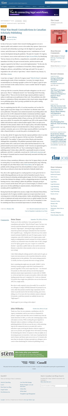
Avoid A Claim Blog (6, 382)
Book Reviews (54, 132)
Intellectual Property (12, 23)
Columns (4, 6)
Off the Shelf (23, 391)
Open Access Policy (32, 56)
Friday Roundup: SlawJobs (57, 215)
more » (59, 61)
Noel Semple (55, 99)
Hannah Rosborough (58, 83)
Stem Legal (26, 399)
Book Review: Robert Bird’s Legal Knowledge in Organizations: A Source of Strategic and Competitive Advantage (58, 137)
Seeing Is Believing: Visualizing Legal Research (58, 57)
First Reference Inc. (5, 392)
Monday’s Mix (10, 208)
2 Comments (18, 20)
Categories (12, 6)
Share (24, 20)
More (48, 6)
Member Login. (32, 399)
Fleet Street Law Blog (6, 387)
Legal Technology (55, 191)
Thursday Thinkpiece (56, 212)
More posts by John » (11, 39)
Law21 (2, 384)
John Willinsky (13, 37)
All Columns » (54, 147)
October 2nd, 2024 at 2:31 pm (40, 308)
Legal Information (55, 76)
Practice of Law (54, 104)
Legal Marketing (54, 120)
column (9, 74)
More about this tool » (46, 382)
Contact (27, 6)
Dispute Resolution (55, 172)
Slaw (4, 2)
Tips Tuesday (54, 206)
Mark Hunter (55, 127)
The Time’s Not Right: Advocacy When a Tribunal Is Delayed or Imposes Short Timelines (58, 93)
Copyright (3, 399)
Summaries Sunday (55, 201)
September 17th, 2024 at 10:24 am (39, 219)
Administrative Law (55, 169)
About (34, 6)
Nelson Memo (28, 164)
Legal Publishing (21, 23)
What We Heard (35, 78)
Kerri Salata (55, 115)
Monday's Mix (54, 203)
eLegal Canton (4, 389)
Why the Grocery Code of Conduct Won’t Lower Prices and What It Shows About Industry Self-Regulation (59, 109)
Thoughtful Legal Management (27, 393)
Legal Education (55, 179)
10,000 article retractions (36, 152)
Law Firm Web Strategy (26, 382)
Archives (20, 6)
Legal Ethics (53, 88)
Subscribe (41, 6)
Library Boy (23, 389)
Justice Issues (54, 176)
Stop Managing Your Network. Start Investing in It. (59, 123)
